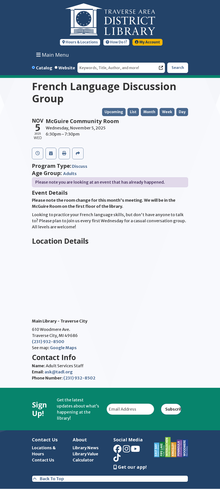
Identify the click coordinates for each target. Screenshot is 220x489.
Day (182, 112)
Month (149, 112)
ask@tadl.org (59, 371)
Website (66, 67)
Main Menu (52, 54)
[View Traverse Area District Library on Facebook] (117, 450)
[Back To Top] (110, 478)
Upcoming (114, 112)
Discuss (79, 166)
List (133, 112)
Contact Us (43, 460)
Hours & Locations (80, 42)
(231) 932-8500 (48, 341)
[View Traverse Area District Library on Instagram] (126, 450)
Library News (86, 447)
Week (167, 112)
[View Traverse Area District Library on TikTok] (117, 459)
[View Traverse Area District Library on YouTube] (135, 450)
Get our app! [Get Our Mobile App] (130, 467)
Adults (70, 173)
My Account (147, 42)
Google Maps (63, 347)
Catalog (44, 67)
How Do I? (116, 42)
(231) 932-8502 (79, 378)
